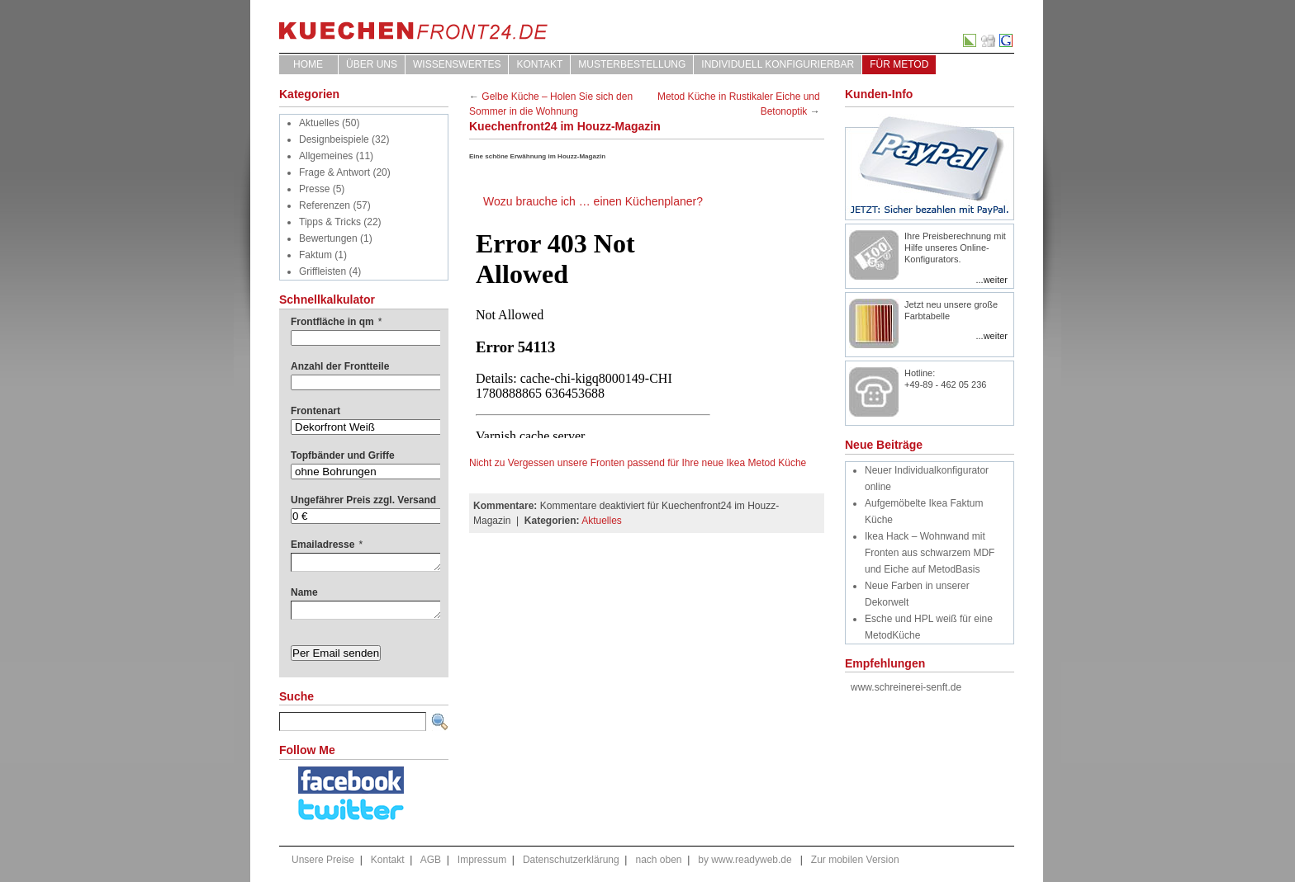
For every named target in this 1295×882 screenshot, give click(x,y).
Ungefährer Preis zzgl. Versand (363, 500)
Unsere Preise (323, 859)
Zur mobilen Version (855, 859)
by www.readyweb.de (744, 859)
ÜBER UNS (371, 64)
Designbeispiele (334, 139)
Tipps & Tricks (330, 222)
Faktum (315, 255)
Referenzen (324, 205)
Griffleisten (322, 271)
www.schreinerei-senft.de (906, 687)
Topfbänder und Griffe (343, 455)
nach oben (658, 859)
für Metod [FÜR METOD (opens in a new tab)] (899, 64)
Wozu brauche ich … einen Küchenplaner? (593, 201)
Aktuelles (319, 123)
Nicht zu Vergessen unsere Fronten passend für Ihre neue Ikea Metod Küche (637, 463)
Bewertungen (328, 238)
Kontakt (539, 64)
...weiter (991, 280)
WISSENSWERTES (456, 64)
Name (304, 592)
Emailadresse (327, 544)
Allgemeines (326, 156)
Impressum (482, 859)
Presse (314, 189)
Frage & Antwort (334, 172)
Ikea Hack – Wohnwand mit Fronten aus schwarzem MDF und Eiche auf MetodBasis (929, 553)
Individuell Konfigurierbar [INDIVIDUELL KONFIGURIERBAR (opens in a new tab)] (777, 64)
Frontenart (315, 411)
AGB (430, 859)
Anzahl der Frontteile (340, 366)
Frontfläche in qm (336, 322)
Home (308, 64)
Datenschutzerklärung (571, 859)
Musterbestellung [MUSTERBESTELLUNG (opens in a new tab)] (631, 64)
